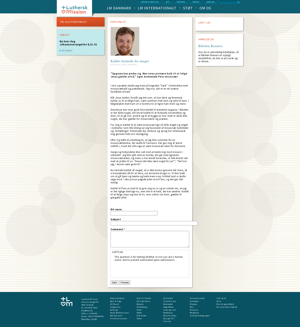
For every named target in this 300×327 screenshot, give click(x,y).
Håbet (139, 313)
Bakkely (140, 304)
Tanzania (194, 310)
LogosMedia (168, 307)
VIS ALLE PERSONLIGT (73, 22)
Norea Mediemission (119, 313)
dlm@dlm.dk (87, 310)
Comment (118, 229)
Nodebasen (168, 313)
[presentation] (144, 269)
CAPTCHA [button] (117, 252)
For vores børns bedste (226, 307)
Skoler (139, 318)
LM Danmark (119, 8)
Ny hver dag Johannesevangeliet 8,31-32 (78, 43)
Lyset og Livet (169, 310)
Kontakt (181, 2)
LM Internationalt (157, 8)
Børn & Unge (115, 301)
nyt (168, 2)
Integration (115, 307)
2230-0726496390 (96, 316)
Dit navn (116, 209)
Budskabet (168, 304)
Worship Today (170, 315)
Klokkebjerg (142, 307)
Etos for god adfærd (225, 304)
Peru (192, 307)
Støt (188, 8)
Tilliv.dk (167, 321)
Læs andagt (67, 50)
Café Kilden (142, 315)
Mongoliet (194, 313)
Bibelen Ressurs (210, 46)
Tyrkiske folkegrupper (200, 315)
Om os (205, 8)
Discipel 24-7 (169, 318)
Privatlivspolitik (150, 2)
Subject (116, 219)
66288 (94, 319)
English (210, 2)
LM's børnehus (143, 301)
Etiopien (193, 304)
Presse (195, 2)
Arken (139, 310)
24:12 (218, 301)
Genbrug (114, 310)
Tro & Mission (169, 301)
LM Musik (114, 304)
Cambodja (194, 301)
